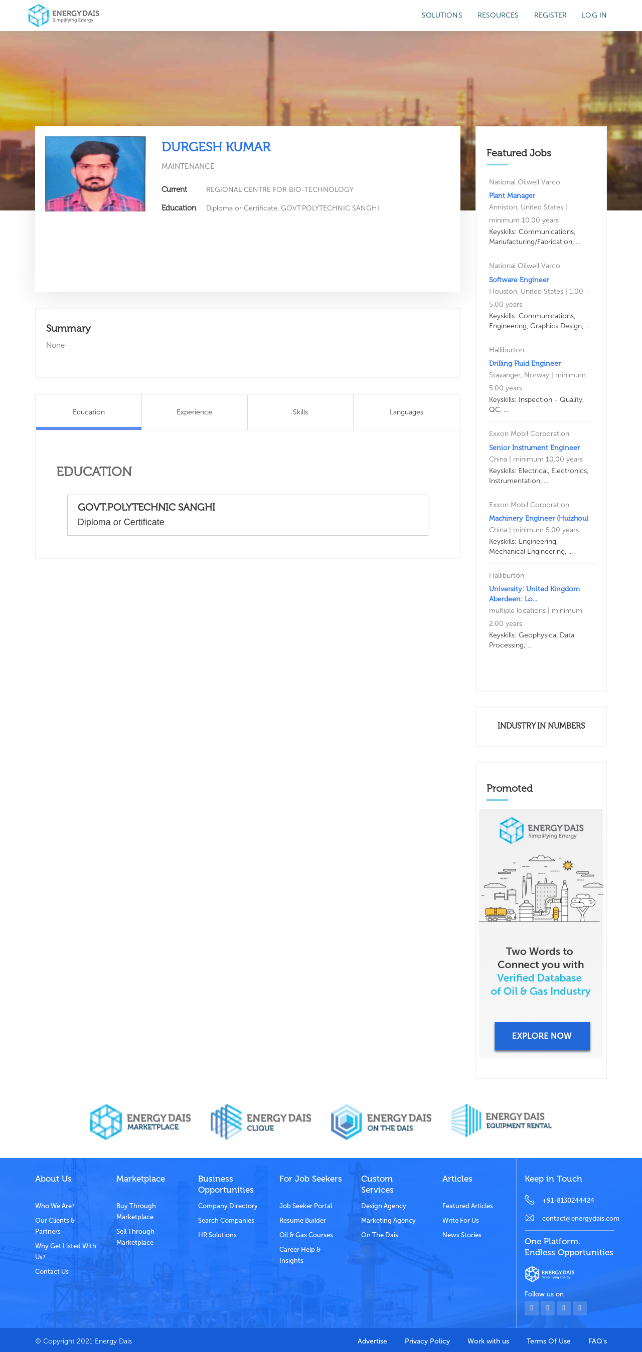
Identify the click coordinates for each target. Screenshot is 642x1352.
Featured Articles (467, 1206)
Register (550, 15)
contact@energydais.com (578, 1218)
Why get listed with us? (65, 1251)
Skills (300, 412)
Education (89, 412)
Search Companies (226, 1220)
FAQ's (597, 1341)
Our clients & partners (55, 1226)
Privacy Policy (427, 1341)
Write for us (460, 1220)
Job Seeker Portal (305, 1206)
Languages (406, 412)
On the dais (379, 1235)
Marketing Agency (388, 1220)
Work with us (488, 1341)
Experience (194, 412)
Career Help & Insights (300, 1255)
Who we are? (55, 1206)
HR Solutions (217, 1235)
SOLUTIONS (442, 15)
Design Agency (383, 1206)
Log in (594, 15)
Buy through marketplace (136, 1211)
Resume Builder (302, 1220)
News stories (462, 1235)
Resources (498, 15)
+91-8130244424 (568, 1200)
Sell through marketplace (135, 1237)
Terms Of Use (549, 1341)
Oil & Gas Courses (306, 1235)
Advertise (372, 1341)
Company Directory (228, 1206)
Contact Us (52, 1271)
